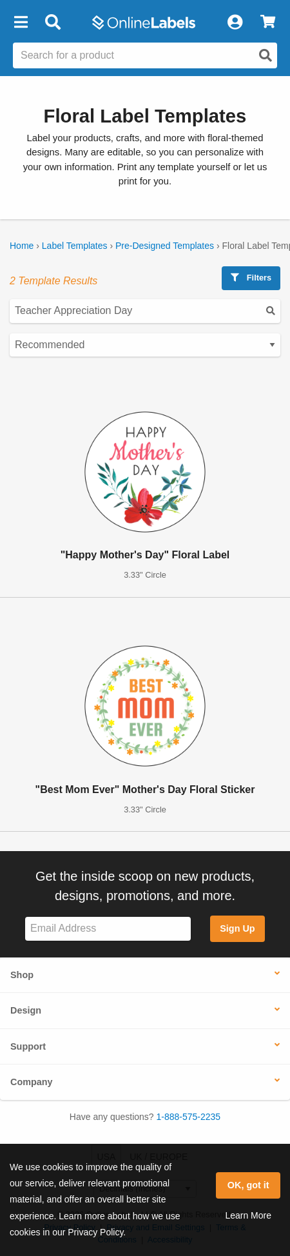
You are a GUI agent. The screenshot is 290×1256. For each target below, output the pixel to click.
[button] (20, 22)
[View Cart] (268, 22)
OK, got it (248, 1185)
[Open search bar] (52, 22)
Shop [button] (22, 975)
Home (22, 245)
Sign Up (237, 928)
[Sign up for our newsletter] (108, 929)
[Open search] (265, 55)
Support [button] (28, 1046)
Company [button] (31, 1082)
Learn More (248, 1215)
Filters (251, 277)
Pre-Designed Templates (164, 245)
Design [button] (25, 1010)
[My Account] (234, 22)
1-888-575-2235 (189, 1117)
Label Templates (75, 245)
